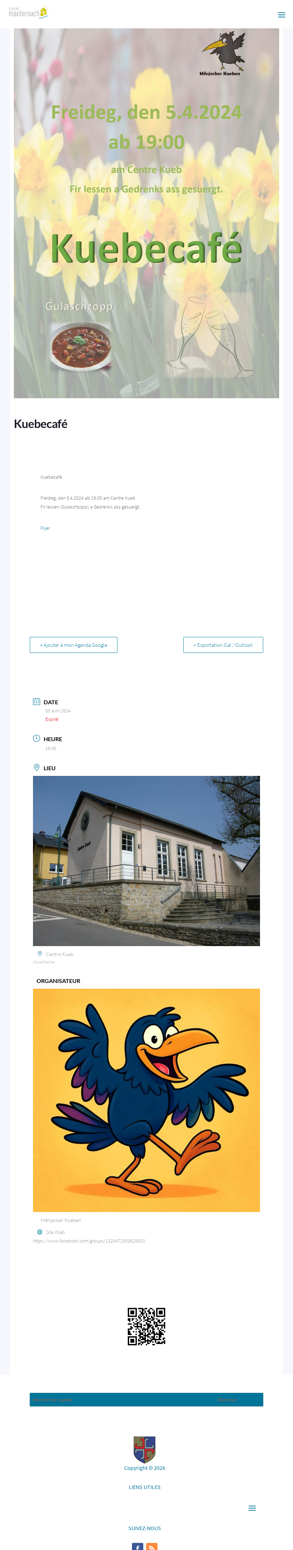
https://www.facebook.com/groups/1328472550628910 (89, 1241)
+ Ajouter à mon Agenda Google (73, 644)
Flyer (45, 528)
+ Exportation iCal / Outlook (223, 644)
